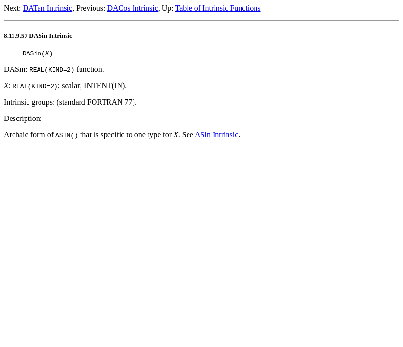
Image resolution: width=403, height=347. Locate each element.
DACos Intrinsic (132, 8)
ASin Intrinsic (216, 136)
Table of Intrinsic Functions (217, 8)
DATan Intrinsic (47, 8)
